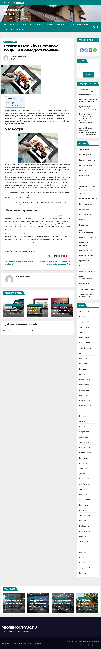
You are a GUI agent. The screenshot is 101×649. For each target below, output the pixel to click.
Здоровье (82, 194)
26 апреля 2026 (13, 606)
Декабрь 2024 (84, 390)
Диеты (81, 181)
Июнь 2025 (83, 364)
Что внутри (11, 103)
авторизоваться (42, 330)
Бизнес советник (85, 165)
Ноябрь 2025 (84, 338)
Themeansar (37, 643)
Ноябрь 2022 (84, 479)
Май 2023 (83, 463)
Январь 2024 (84, 437)
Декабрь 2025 (84, 332)
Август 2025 (84, 353)
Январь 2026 (84, 327)
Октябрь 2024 (84, 400)
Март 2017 (83, 563)
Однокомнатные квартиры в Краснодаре (62, 603)
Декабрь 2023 (84, 442)
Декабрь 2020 (84, 500)
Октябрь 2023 (84, 447)
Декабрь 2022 (84, 474)
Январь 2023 (84, 468)
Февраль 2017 (84, 568)
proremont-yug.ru (19, 56)
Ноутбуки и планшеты (10, 41)
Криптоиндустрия (85, 204)
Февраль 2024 (84, 432)
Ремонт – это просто (55, 25)
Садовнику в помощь (80, 25)
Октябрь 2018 (84, 531)
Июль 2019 (83, 521)
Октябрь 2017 (84, 547)
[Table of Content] (21, 99)
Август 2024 (84, 411)
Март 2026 (83, 317)
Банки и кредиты (85, 155)
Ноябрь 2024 (84, 395)
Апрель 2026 (84, 311)
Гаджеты (8, 30)
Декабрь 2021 (84, 489)
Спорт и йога (84, 284)
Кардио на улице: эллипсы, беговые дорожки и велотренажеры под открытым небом (86, 118)
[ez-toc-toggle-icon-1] (20, 99)
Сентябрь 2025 (85, 348)
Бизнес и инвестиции (87, 160)
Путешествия (84, 261)
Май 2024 (83, 416)
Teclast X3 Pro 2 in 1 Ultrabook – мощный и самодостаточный (31, 48)
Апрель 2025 (84, 374)
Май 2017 (82, 557)
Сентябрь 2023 (85, 453)
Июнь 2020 (83, 505)
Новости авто (84, 225)
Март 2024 (83, 427)
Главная (14, 25)
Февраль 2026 (84, 322)
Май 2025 (83, 369)
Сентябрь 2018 (85, 536)
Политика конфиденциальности (89, 645)
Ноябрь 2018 (84, 526)
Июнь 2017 (83, 552)
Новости (20, 30)
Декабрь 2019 (84, 515)
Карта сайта (95, 641)
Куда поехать (84, 209)
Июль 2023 (83, 458)
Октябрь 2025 (84, 343)
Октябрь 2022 (84, 484)
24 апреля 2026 (62, 606)
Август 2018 (83, 542)
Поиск (82, 61)
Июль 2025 (83, 359)
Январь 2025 (84, 385)
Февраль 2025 (84, 379)
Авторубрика (84, 149)
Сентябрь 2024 (85, 406)
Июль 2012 (83, 573)
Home (68, 641)
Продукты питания (86, 255)
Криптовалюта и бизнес (88, 199)
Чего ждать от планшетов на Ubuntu (61, 310)
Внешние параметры (15, 105)
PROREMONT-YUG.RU (19, 628)
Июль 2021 (83, 495)
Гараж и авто (84, 176)
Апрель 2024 (84, 421)
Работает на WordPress (8, 643)
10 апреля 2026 (86, 606)
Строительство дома (32, 25)
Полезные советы (86, 250)
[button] (94, 27)
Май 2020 (83, 510)
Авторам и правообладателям (81, 641)
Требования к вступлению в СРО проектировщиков (86, 92)
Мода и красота (85, 214)
